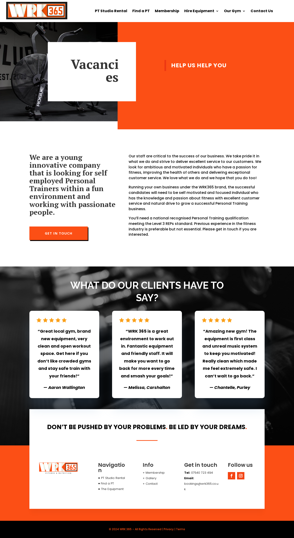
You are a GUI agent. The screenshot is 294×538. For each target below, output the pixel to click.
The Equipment (112, 489)
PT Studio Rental (111, 11)
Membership (167, 11)
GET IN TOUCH (58, 233)
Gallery (150, 478)
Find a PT (141, 11)
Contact (152, 483)
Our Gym (232, 11)
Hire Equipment (199, 11)
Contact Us (262, 11)
